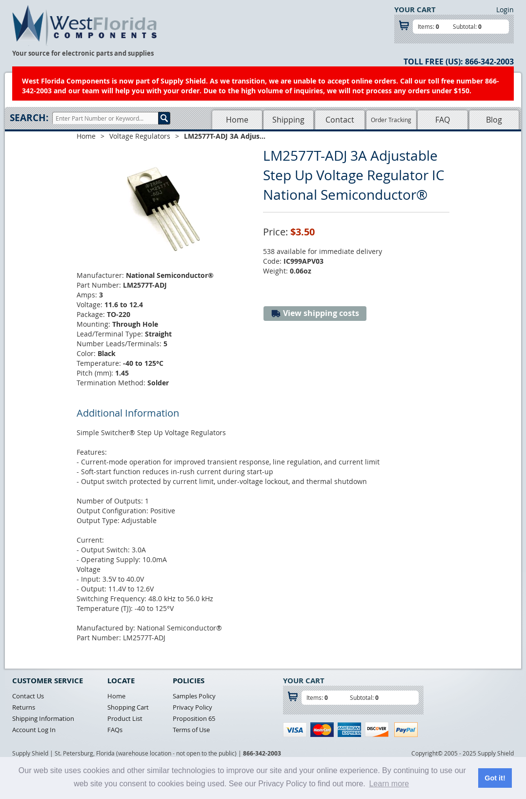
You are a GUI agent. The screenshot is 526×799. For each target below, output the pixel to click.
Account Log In (34, 729)
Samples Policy (194, 696)
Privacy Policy (192, 707)
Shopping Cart (128, 707)
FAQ (442, 119)
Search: (29, 118)
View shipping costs (315, 313)
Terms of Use (191, 729)
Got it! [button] (495, 778)
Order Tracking (391, 120)
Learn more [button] (389, 783)
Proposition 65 (194, 718)
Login (505, 9)
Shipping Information (43, 718)
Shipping (288, 119)
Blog (494, 119)
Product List (124, 718)
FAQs (114, 729)
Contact (339, 119)
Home (237, 119)
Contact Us (28, 696)
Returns (23, 707)
